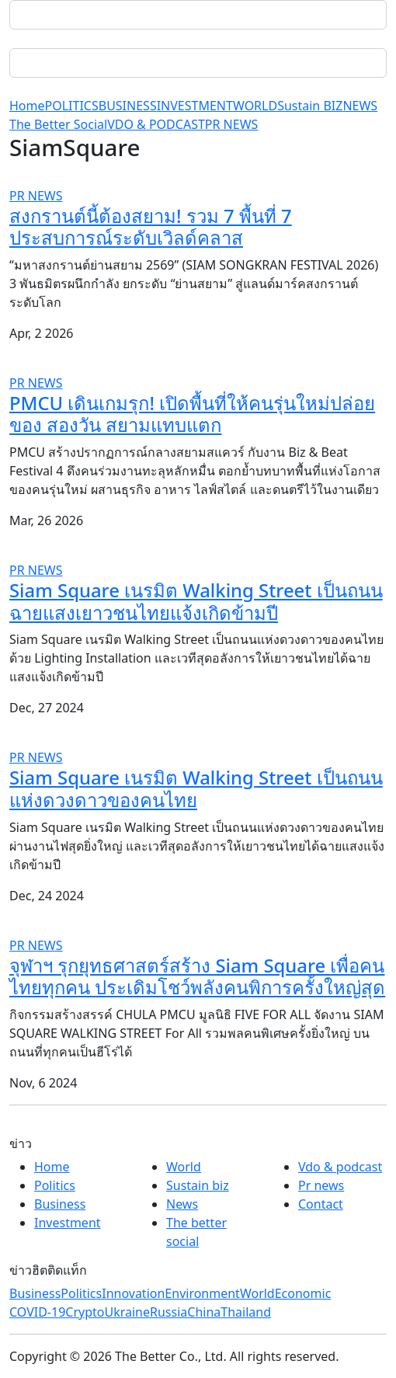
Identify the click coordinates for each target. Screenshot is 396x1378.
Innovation (133, 1293)
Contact (320, 1204)
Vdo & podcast (340, 1166)
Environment (202, 1293)
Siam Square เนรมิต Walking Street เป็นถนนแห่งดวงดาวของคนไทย (196, 788)
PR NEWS (232, 124)
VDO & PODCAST (156, 124)
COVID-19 (37, 1312)
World (183, 1166)
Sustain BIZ (309, 105)
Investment (67, 1222)
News (182, 1204)
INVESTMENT (195, 105)
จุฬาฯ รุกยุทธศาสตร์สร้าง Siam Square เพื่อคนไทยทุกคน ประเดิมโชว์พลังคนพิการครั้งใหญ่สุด (197, 976)
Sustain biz (197, 1185)
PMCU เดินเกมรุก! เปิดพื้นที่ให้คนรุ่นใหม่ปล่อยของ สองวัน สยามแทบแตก (192, 414)
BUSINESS (128, 105)
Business (59, 1204)
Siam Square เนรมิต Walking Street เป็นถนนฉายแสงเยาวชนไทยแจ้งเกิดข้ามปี (196, 601)
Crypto (84, 1312)
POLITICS (72, 105)
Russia (168, 1312)
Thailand (246, 1312)
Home (27, 105)
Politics (54, 1185)
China (204, 1312)
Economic (303, 1293)
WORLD (255, 105)
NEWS (359, 105)
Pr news (321, 1185)
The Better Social (58, 124)
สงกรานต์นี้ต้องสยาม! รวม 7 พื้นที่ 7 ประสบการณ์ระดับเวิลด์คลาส (150, 227)
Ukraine (127, 1312)
